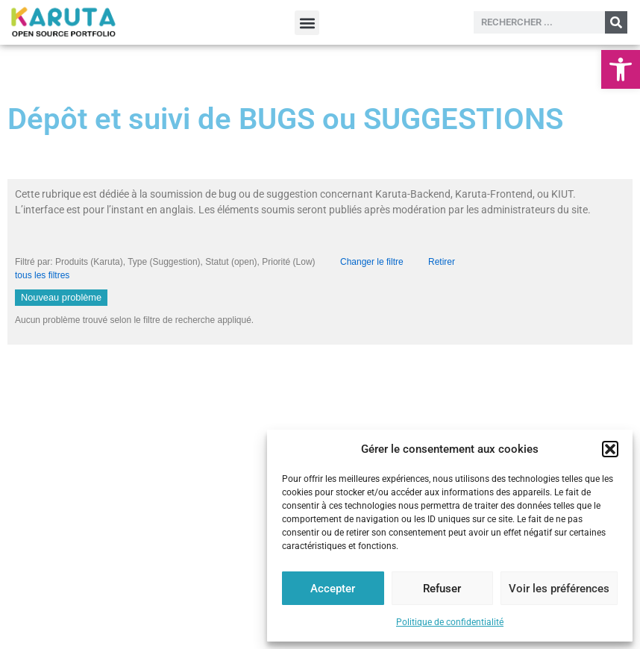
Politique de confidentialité (449, 622)
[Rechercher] (616, 22)
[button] (620, 69)
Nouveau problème (61, 297)
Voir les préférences (559, 588)
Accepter (332, 588)
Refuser (442, 588)
